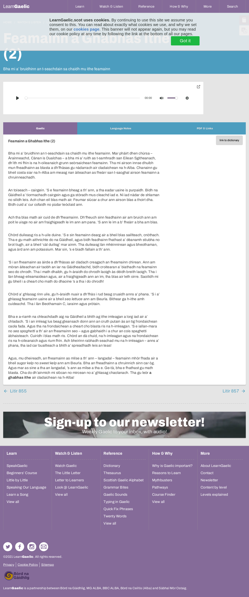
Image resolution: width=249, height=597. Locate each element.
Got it (185, 40)
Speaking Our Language (26, 487)
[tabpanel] (124, 259)
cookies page (86, 29)
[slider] (82, 98)
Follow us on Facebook (19, 546)
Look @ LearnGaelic (71, 487)
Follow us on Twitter (7, 546)
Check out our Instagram (31, 546)
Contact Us (43, 546)
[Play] (17, 98)
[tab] (40, 128)
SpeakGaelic (17, 466)
